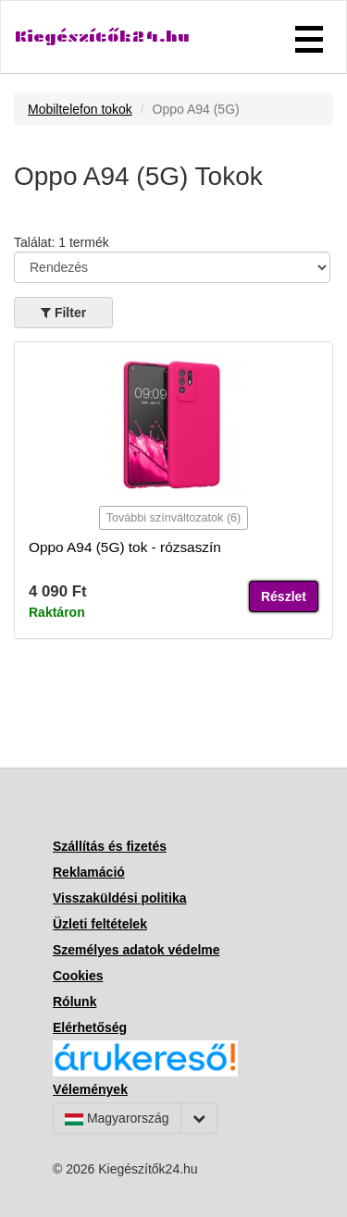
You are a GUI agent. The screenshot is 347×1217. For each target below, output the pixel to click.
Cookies (78, 975)
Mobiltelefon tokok (80, 109)
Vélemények (90, 1089)
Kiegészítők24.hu (102, 36)
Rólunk (74, 1001)
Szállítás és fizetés (110, 846)
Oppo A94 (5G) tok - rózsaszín (125, 547)
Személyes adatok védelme (136, 949)
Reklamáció (89, 872)
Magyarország (117, 1118)
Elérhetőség (90, 1027)
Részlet (283, 596)
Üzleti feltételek (100, 923)
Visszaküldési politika (119, 898)
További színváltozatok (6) (174, 517)
